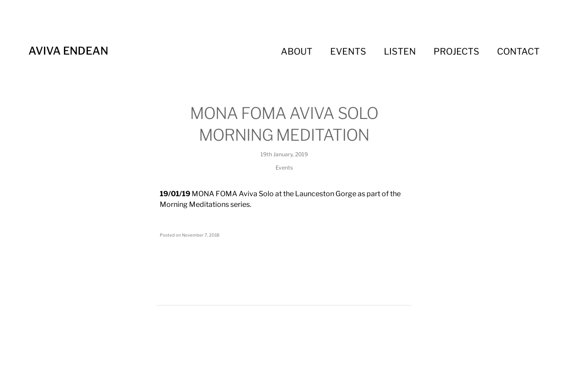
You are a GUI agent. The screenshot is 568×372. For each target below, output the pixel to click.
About (296, 51)
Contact (518, 51)
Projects (456, 51)
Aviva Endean (68, 50)
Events (348, 51)
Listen (400, 51)
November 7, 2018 (200, 235)
